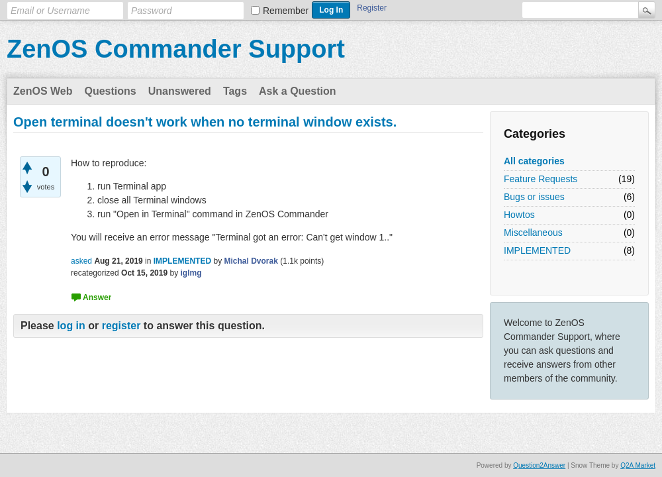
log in (71, 325)
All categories (534, 161)
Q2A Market (637, 465)
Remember (285, 10)
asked (81, 261)
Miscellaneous (533, 232)
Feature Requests (540, 179)
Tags (235, 91)
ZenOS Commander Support (176, 49)
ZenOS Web (43, 91)
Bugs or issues (534, 196)
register (121, 325)
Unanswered (179, 91)
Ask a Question (297, 91)
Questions (110, 91)
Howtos (519, 214)
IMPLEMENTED (537, 250)
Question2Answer (539, 465)
